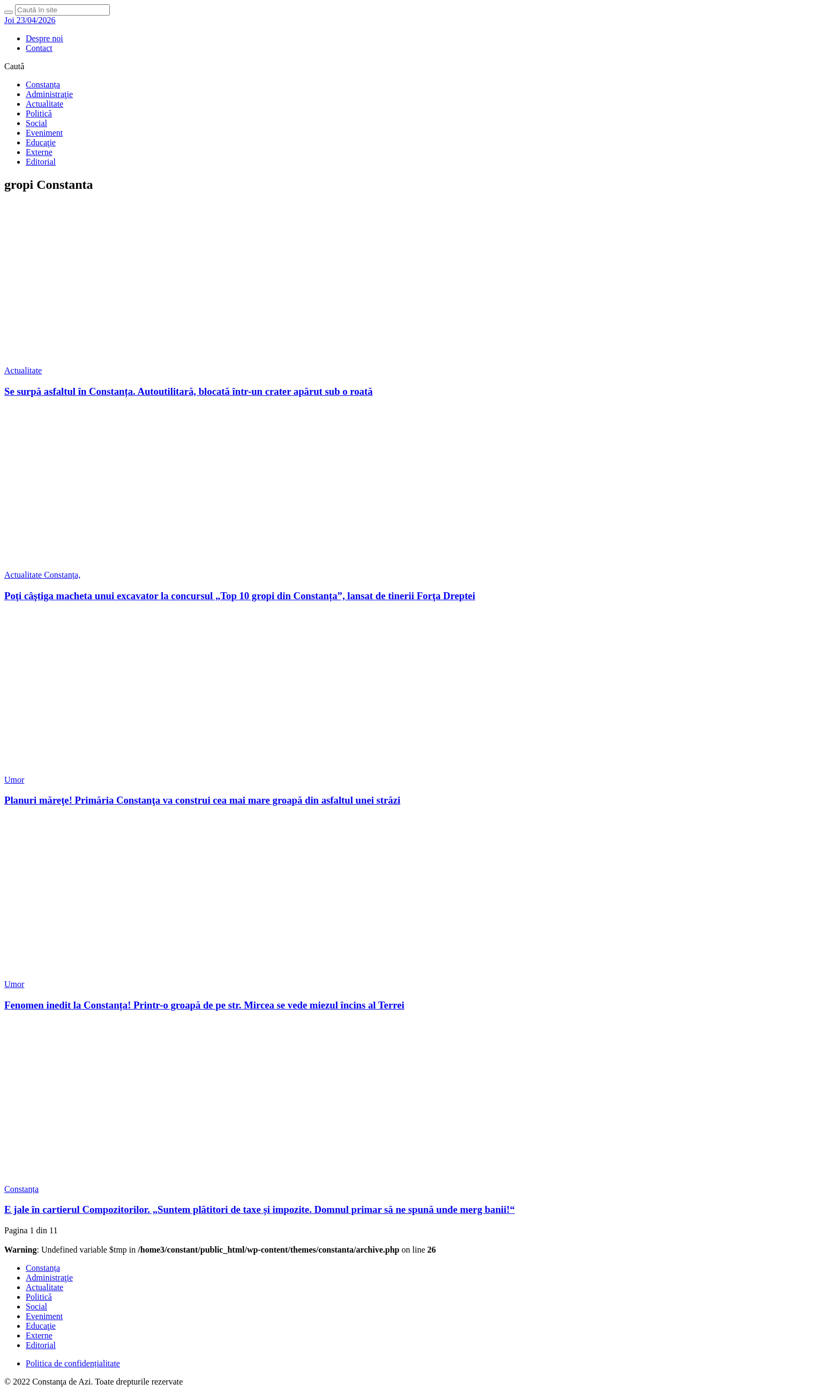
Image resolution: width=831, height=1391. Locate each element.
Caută (14, 66)
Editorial (41, 161)
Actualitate (44, 103)
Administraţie (49, 94)
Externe (39, 152)
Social (36, 123)
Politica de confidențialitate (73, 1363)
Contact (39, 48)
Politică (39, 113)
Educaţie (41, 142)
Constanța (43, 84)
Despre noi (44, 38)
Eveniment (44, 132)
